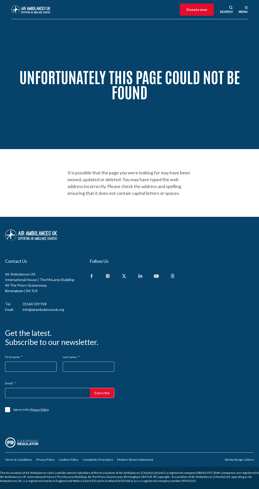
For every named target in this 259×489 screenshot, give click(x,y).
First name (14, 357)
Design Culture (244, 459)
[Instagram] (108, 276)
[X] (124, 276)
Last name (71, 357)
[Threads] (172, 276)
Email (10, 383)
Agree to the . (31, 409)
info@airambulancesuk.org (43, 309)
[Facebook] (91, 276)
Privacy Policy (39, 409)
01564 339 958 (35, 304)
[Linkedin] (140, 276)
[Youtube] (156, 276)
